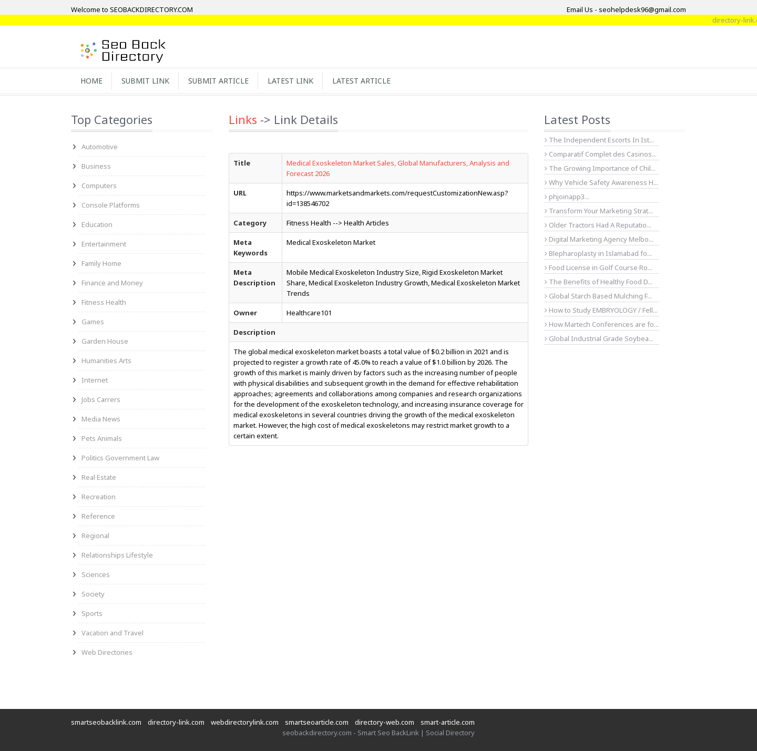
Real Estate (98, 477)
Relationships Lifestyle (117, 555)
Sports (92, 613)
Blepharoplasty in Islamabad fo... (598, 253)
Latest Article (361, 81)
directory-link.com (176, 722)
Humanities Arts (106, 360)
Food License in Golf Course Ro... (598, 267)
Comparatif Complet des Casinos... (601, 154)
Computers (99, 185)
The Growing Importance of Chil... (600, 168)
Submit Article (218, 81)
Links (243, 119)
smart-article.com (448, 722)
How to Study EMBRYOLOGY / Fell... (601, 310)
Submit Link (145, 81)
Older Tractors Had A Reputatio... (598, 225)
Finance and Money (112, 282)
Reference (98, 516)
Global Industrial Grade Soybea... (599, 338)
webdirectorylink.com (245, 722)
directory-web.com (384, 722)
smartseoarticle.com (317, 722)
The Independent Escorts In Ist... (599, 140)
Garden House (104, 341)
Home (91, 81)
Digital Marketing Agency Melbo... (599, 239)
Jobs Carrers (100, 399)
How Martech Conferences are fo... (602, 324)
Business (96, 166)
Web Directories (106, 652)
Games (92, 321)
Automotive (99, 146)
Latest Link (290, 81)
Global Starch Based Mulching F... (598, 296)
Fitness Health (103, 302)
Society (93, 594)
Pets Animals (101, 438)
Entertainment (103, 244)
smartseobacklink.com (106, 722)
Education (96, 224)
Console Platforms (110, 205)
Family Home (101, 263)
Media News (100, 419)
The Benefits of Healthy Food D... (598, 281)
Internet (94, 380)
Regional (95, 535)
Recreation (98, 496)
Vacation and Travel (112, 632)
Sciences (95, 574)
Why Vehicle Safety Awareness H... (601, 182)
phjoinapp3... (567, 196)
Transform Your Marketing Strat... (599, 210)
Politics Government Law (120, 457)
